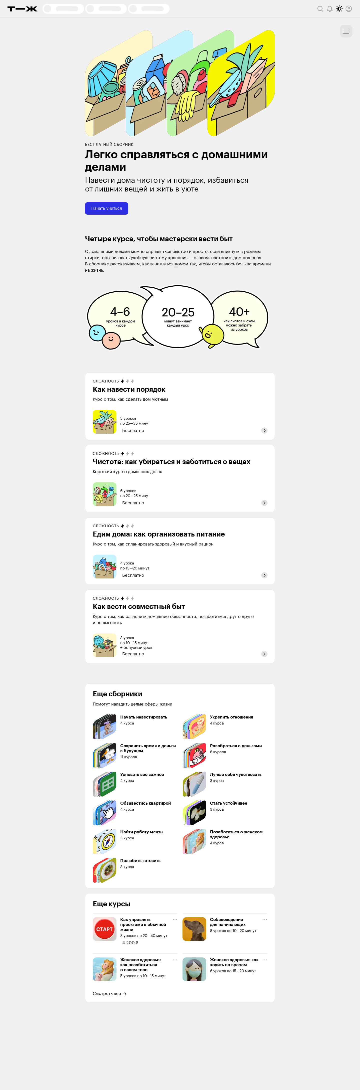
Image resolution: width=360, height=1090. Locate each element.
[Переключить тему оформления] (339, 8)
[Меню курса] (175, 919)
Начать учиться (106, 208)
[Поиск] (320, 8)
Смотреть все (109, 993)
